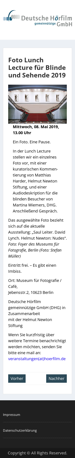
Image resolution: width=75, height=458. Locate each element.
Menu (7, 7)
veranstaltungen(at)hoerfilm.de (37, 358)
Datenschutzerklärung (20, 430)
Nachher (56, 378)
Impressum (11, 414)
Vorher (17, 378)
